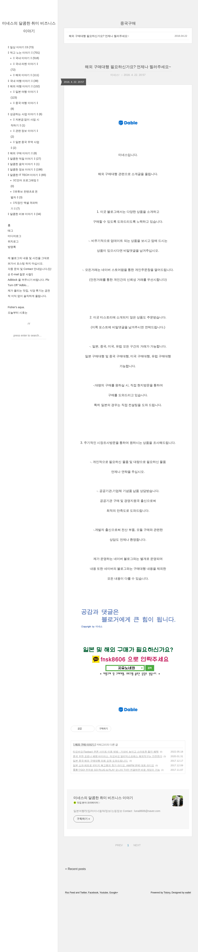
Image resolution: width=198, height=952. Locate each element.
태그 (10, 230)
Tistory (167, 946)
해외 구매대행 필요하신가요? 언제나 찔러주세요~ (99, 36)
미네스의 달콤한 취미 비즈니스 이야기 (103, 852)
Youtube (104, 946)
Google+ (113, 946)
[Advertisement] (128, 728)
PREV (118, 899)
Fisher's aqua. (16, 307)
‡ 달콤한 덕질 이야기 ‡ (24, 158)
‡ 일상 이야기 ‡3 (21, 47)
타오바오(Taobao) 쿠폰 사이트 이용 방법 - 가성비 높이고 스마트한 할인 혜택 (116, 805)
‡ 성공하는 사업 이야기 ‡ (25, 114)
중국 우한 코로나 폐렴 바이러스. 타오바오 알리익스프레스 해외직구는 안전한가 (117, 810)
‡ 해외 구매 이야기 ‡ (22, 153)
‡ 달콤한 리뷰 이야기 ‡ (24, 214)
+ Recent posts (75, 923)
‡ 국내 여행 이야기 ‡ (23, 80)
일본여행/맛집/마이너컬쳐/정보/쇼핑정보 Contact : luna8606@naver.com (116, 865)
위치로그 (13, 241)
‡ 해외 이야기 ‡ (25, 75)
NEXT (136, 899)
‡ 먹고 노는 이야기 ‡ (24, 52)
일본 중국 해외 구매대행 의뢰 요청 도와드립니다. (100, 814)
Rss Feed (70, 946)
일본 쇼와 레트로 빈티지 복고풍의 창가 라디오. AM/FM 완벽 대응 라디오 (113, 819)
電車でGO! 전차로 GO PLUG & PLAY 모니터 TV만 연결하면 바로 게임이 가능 (116, 824)
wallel (188, 946)
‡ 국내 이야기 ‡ (25, 58)
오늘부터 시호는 (17, 312)
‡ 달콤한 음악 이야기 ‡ (23, 164)
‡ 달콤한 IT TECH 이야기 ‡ (27, 174)
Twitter (83, 946)
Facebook (93, 946)
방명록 (12, 246)
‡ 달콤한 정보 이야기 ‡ (25, 169)
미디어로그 (14, 236)
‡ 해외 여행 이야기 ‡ (24, 86)
